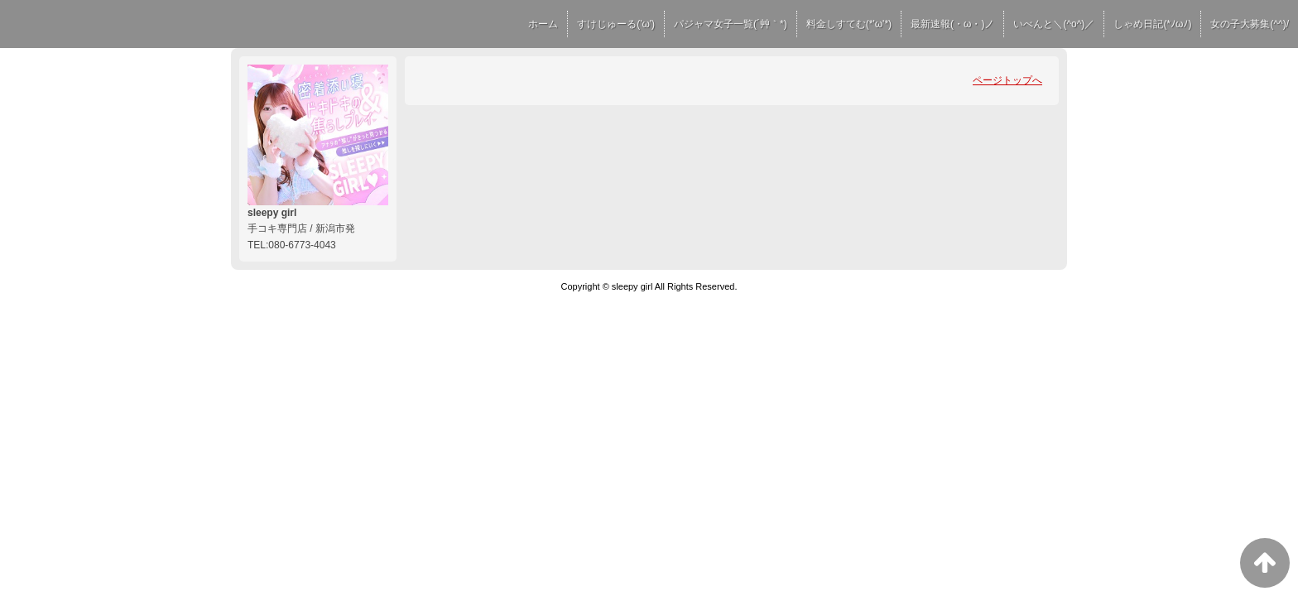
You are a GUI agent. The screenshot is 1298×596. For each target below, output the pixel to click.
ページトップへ (1007, 80)
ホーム (543, 24)
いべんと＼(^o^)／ (1053, 24)
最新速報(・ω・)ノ (952, 24)
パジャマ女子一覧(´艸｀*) (730, 24)
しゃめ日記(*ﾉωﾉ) (1152, 24)
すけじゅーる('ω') (616, 24)
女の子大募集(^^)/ (1249, 24)
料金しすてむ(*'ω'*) (849, 24)
